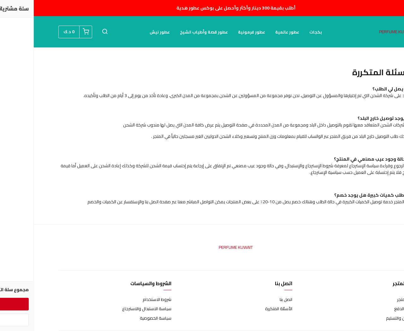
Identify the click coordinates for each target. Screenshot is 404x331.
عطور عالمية (253, 32)
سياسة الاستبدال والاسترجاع (113, 309)
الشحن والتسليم (365, 318)
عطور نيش (126, 32)
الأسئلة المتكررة (244, 309)
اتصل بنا (252, 300)
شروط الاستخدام (123, 300)
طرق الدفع (369, 309)
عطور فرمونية (217, 32)
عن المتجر (371, 300)
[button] (71, 32)
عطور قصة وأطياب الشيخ (170, 32)
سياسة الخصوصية (122, 318)
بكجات (282, 32)
